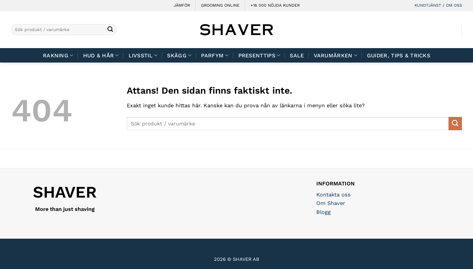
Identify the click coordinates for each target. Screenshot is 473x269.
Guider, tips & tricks (398, 55)
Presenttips (259, 55)
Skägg (179, 55)
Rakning (58, 55)
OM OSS (454, 5)
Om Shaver (330, 203)
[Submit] (110, 30)
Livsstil (143, 55)
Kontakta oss (333, 194)
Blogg (323, 212)
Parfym (214, 55)
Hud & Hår (101, 55)
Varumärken (335, 55)
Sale (297, 55)
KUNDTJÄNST (428, 5)
